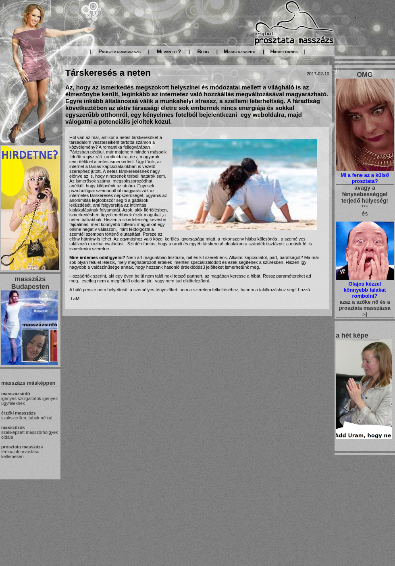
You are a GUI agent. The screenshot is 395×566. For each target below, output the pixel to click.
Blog (203, 51)
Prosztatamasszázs (119, 51)
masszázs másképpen (28, 383)
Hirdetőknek (284, 51)
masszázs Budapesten (30, 282)
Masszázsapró (240, 51)
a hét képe (352, 335)
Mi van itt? (169, 51)
